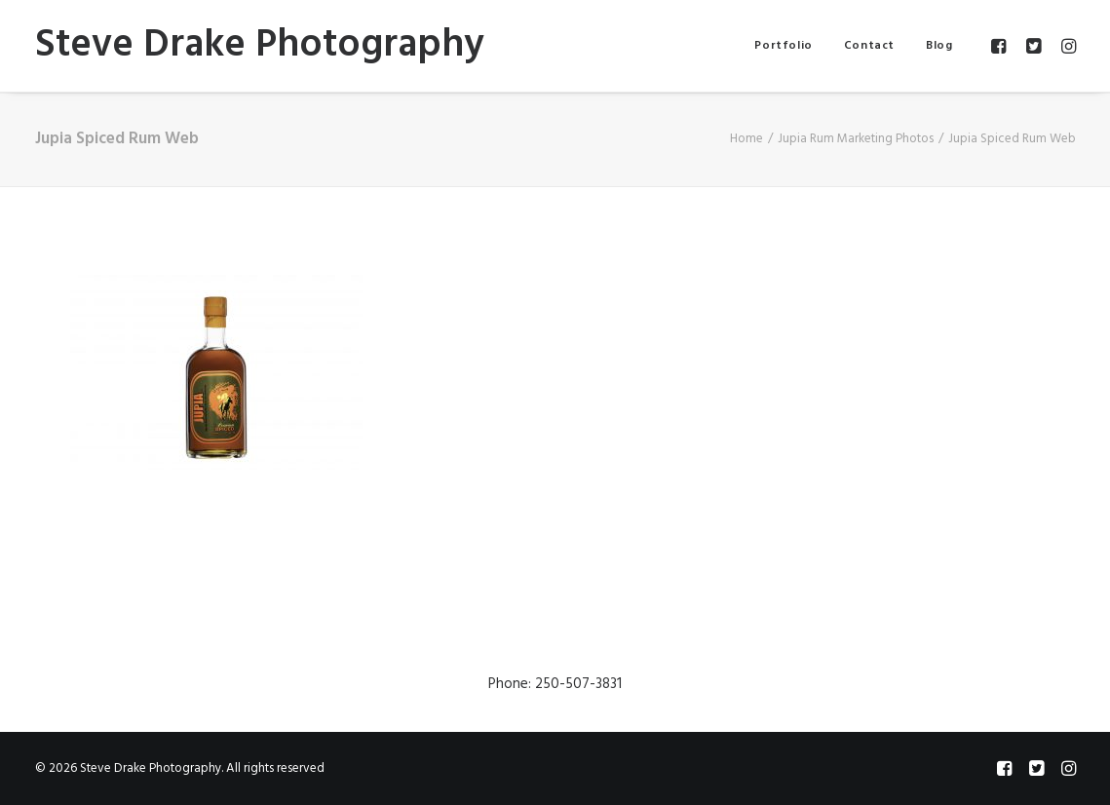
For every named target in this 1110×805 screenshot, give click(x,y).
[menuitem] (783, 46)
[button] (1001, 46)
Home (746, 139)
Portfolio (783, 46)
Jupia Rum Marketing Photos (856, 139)
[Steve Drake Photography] (259, 45)
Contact (869, 46)
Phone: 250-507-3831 (555, 684)
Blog (939, 46)
